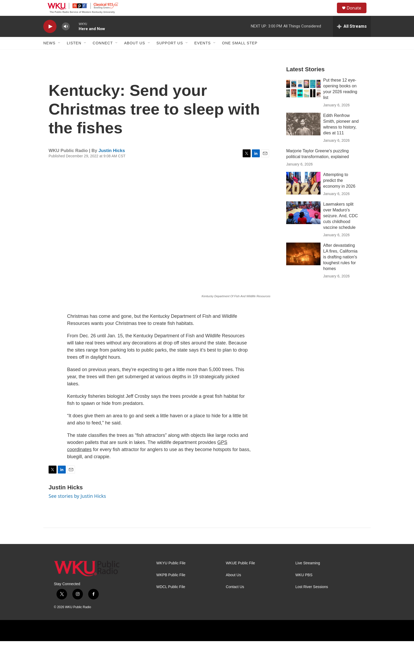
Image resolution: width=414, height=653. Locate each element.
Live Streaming (307, 575)
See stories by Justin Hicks (77, 508)
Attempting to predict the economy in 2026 (339, 192)
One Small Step (239, 55)
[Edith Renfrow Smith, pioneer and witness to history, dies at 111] (303, 136)
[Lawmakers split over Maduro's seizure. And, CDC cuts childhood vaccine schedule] (303, 224)
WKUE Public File (240, 575)
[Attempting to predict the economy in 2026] (303, 195)
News (49, 55)
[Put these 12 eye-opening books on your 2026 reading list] (303, 100)
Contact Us (235, 599)
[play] (50, 38)
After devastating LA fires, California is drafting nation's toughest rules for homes (340, 269)
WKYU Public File (170, 575)
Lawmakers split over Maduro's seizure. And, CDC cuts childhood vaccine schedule (340, 228)
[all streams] (352, 38)
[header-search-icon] (331, 14)
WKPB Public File (170, 587)
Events (202, 55)
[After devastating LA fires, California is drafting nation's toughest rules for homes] (303, 265)
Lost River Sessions (311, 599)
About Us (134, 55)
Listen (74, 55)
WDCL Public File (170, 599)
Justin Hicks (111, 162)
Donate (357, 14)
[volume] (65, 38)
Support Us (170, 55)
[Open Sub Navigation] (59, 55)
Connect (103, 55)
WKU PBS (304, 587)
